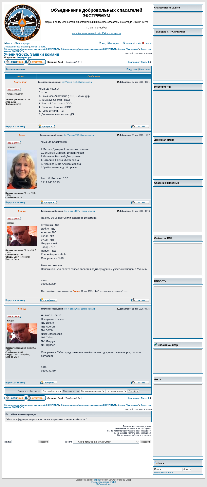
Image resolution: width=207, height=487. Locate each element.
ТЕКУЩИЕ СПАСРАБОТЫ (169, 31)
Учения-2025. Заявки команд (31, 54)
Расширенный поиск (163, 472)
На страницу (134, 62)
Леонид (76, 291)
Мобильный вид (103, 484)
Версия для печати (15, 69)
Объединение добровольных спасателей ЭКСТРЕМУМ (31, 49)
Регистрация (22, 43)
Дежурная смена (164, 140)
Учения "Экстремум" (128, 49)
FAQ (102, 43)
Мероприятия (162, 86)
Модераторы (24, 57)
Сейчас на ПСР (163, 238)
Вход (8, 43)
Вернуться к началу (15, 126)
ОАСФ (146, 43)
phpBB (97, 480)
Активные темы (38, 46)
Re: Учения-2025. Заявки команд (77, 82)
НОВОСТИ (160, 281)
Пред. (144, 62)
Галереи (113, 43)
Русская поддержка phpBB (103, 482)
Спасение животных (166, 183)
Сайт (137, 43)
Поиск (127, 43)
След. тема (144, 69)
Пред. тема (132, 69)
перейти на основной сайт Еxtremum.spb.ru (96, 33)
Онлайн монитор (167, 345)
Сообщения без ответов (16, 46)
